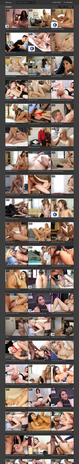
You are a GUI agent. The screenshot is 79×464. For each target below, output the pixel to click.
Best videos (56, 2)
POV (8, 2)
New (62, 6)
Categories (68, 2)
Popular (70, 6)
